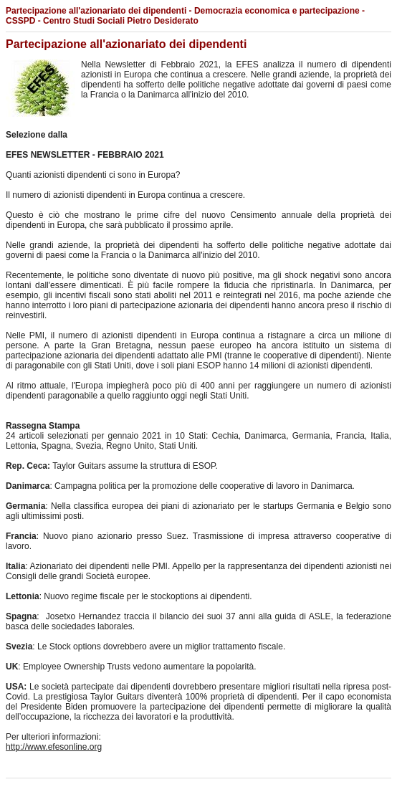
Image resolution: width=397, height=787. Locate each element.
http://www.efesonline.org (54, 747)
